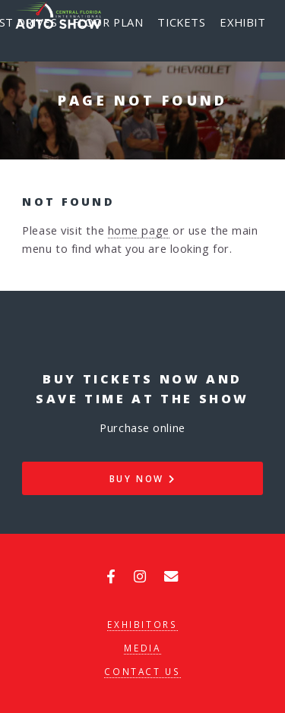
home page (138, 230)
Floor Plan (108, 22)
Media (142, 648)
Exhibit (242, 22)
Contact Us (142, 671)
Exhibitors (142, 624)
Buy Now (142, 478)
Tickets (181, 22)
